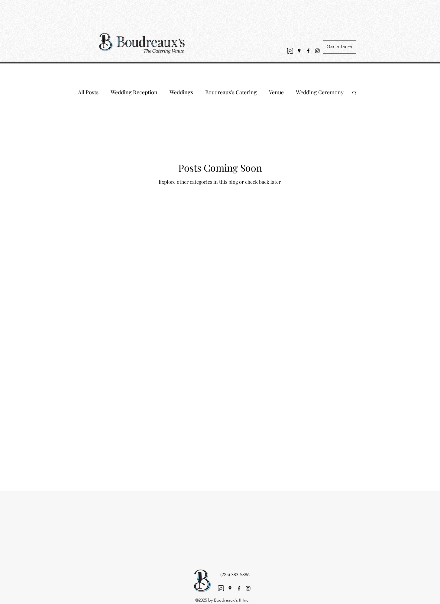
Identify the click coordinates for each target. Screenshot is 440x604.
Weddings (181, 92)
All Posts (88, 92)
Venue (276, 92)
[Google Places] (299, 51)
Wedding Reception (134, 92)
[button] (354, 93)
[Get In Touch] (339, 47)
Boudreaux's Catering (231, 92)
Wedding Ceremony (320, 92)
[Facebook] (308, 51)
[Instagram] (317, 51)
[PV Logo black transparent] (290, 51)
